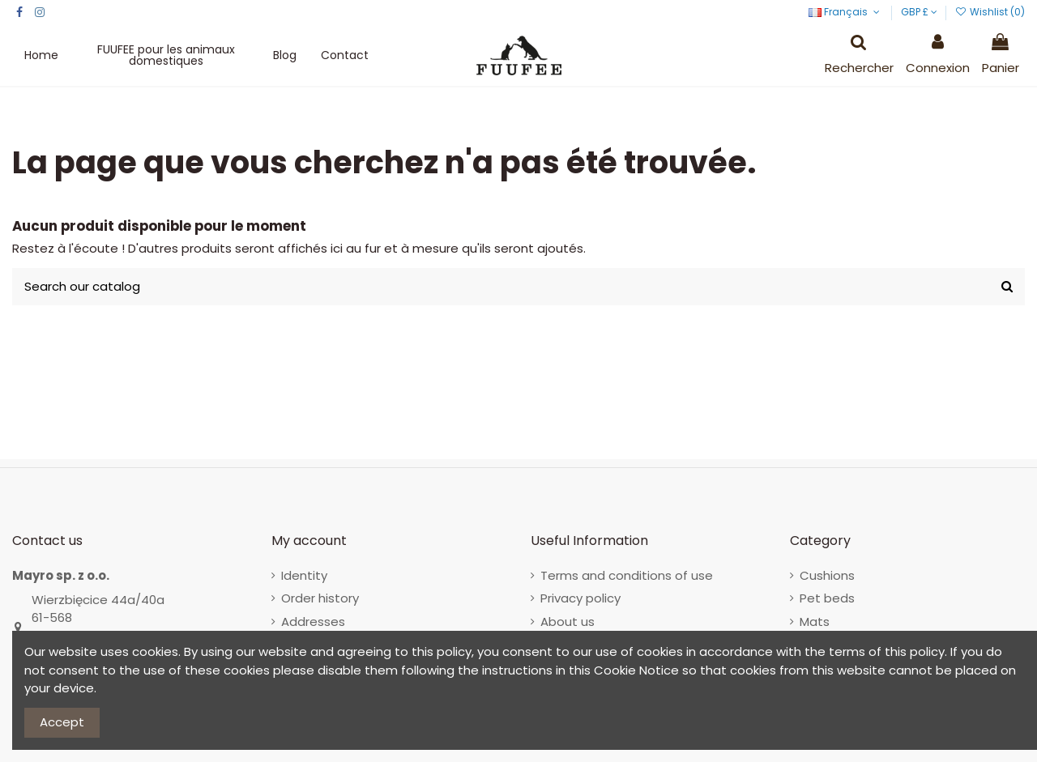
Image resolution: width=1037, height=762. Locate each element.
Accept (62, 721)
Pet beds (827, 598)
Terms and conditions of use (626, 575)
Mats (815, 621)
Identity (304, 575)
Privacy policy (580, 598)
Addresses (313, 621)
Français (845, 12)
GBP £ (919, 12)
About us (567, 621)
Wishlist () (990, 12)
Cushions (827, 575)
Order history (320, 598)
